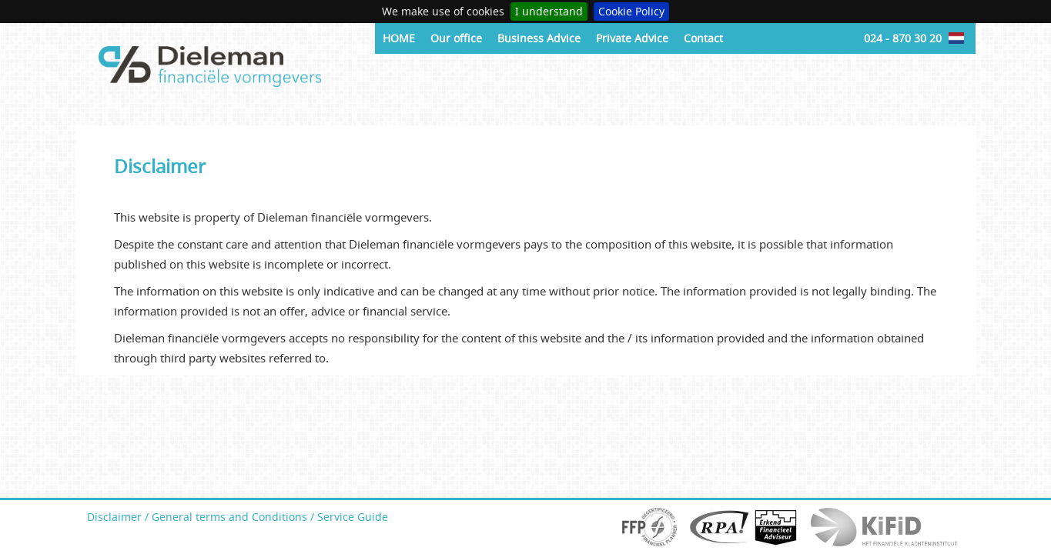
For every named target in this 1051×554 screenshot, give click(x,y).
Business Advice (539, 38)
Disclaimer (114, 516)
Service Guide (352, 516)
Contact (703, 38)
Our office (456, 38)
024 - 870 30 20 (903, 38)
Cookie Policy (631, 11)
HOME (399, 38)
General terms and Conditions (229, 516)
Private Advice (632, 38)
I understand (549, 11)
